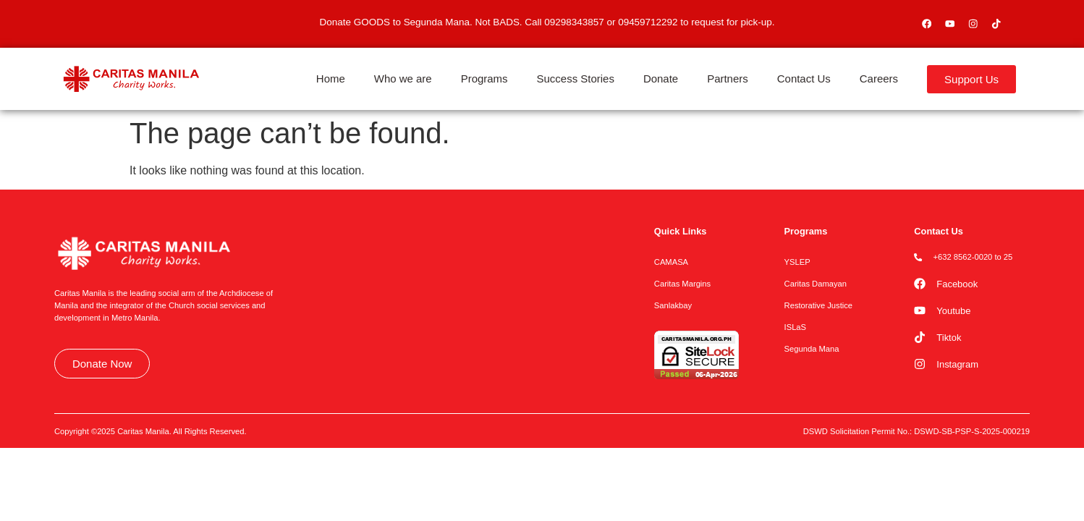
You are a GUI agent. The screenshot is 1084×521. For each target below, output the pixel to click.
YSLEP (797, 262)
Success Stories (575, 78)
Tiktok (948, 337)
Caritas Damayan (815, 283)
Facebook (957, 284)
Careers (879, 78)
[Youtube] (920, 310)
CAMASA (671, 262)
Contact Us (804, 78)
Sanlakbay (673, 305)
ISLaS (795, 327)
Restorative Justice (818, 305)
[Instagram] (920, 364)
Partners (727, 78)
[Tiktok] (920, 337)
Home (330, 78)
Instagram (957, 364)
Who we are (403, 78)
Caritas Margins (682, 283)
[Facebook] (920, 283)
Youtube (953, 310)
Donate (660, 78)
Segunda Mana (811, 348)
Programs (484, 78)
